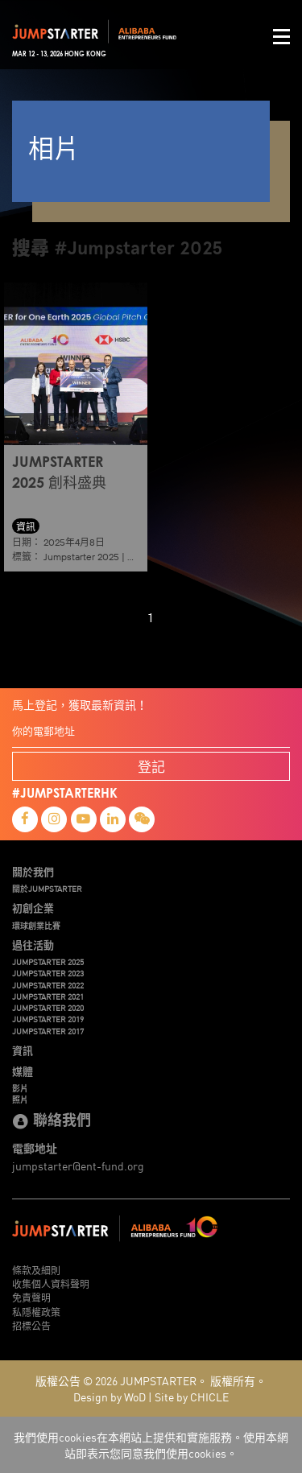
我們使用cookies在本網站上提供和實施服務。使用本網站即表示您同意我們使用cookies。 (151, 1445)
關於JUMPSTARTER (47, 888)
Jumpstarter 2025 (81, 557)
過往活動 (33, 945)
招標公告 (31, 1325)
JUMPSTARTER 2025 (48, 962)
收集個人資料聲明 (50, 1283)
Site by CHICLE (192, 1396)
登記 (151, 766)
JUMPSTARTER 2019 (48, 1019)
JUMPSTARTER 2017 (48, 1031)
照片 (20, 1099)
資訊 (22, 1050)
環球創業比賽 (36, 925)
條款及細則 (36, 1270)
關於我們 (33, 871)
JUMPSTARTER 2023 (48, 973)
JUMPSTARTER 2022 (48, 985)
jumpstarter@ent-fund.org (78, 1165)
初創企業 (33, 908)
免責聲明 (31, 1297)
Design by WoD (109, 1396)
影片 (20, 1088)
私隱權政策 (36, 1311)
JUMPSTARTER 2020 (48, 1007)
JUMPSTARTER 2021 (48, 996)
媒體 (22, 1071)
